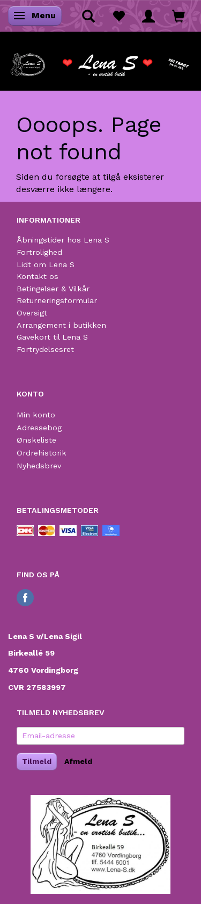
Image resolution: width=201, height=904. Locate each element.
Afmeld (78, 761)
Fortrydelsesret (45, 349)
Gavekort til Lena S (52, 337)
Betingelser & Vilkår (53, 288)
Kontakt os (37, 276)
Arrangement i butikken (61, 325)
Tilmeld (36, 761)
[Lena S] (100, 61)
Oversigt (32, 312)
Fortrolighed (39, 252)
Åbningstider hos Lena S (63, 240)
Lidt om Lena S (46, 264)
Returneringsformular (57, 300)
